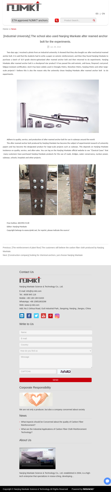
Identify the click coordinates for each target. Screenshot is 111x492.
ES (97, 13)
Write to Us (26, 324)
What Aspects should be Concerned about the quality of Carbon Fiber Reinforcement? (52, 423)
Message (55, 361)
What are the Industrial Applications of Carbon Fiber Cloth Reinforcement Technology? (53, 430)
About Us (25, 440)
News (13, 29)
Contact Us (26, 272)
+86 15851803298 (38, 301)
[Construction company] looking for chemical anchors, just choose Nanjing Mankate (45, 255)
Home (5, 29)
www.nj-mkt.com (32, 305)
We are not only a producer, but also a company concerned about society (52, 409)
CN (103, 13)
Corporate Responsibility (35, 387)
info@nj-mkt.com (33, 291)
